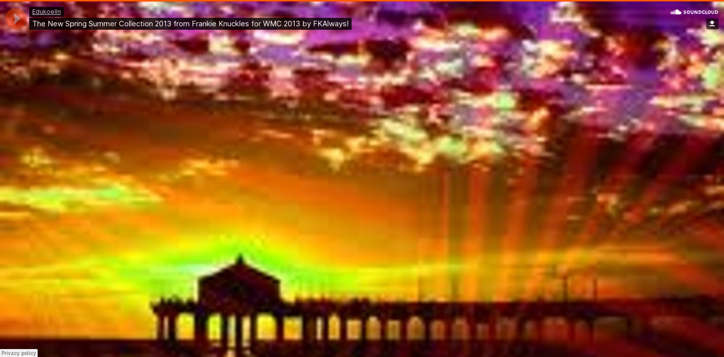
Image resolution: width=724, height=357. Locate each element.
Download (712, 23)
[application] (16, 18)
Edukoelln (46, 11)
